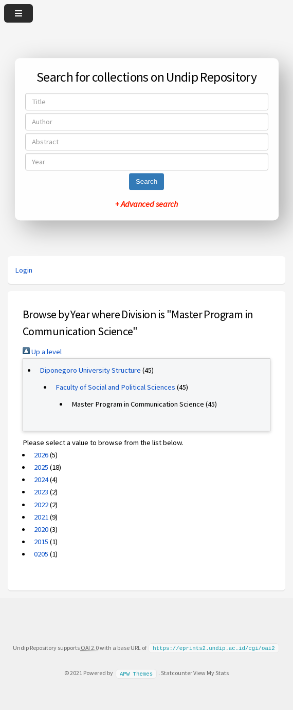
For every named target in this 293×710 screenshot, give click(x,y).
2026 (41, 454)
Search (146, 181)
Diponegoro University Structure (90, 370)
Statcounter (176, 672)
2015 (41, 541)
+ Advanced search (146, 204)
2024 (41, 479)
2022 (41, 504)
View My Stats (211, 672)
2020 (41, 529)
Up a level (42, 351)
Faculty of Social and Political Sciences (115, 387)
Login (23, 270)
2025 (41, 467)
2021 (41, 517)
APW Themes (136, 672)
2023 (41, 491)
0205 (41, 554)
